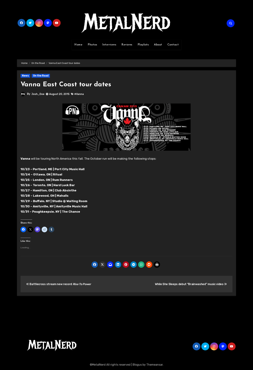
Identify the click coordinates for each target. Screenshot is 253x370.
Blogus (137, 364)
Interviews (109, 44)
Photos (92, 44)
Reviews (126, 44)
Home (78, 44)
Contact (173, 44)
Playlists (143, 44)
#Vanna (79, 94)
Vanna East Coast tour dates (66, 84)
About (158, 44)
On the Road (40, 75)
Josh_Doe (37, 93)
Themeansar (154, 364)
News (25, 75)
